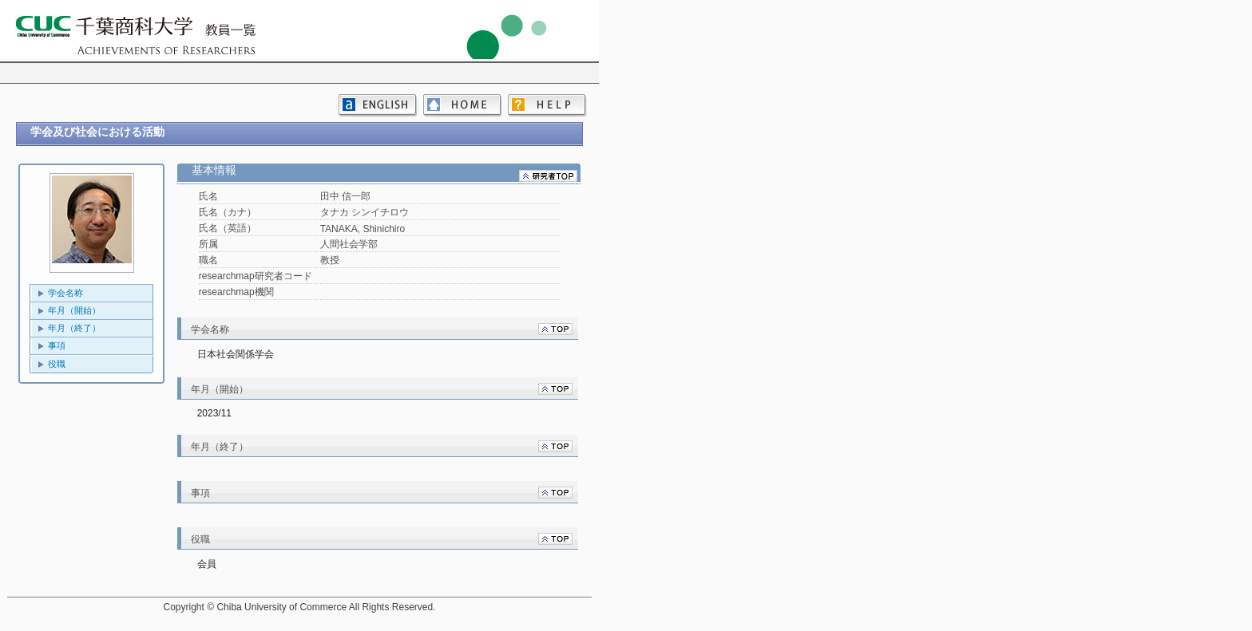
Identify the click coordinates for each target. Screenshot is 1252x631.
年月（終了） (74, 328)
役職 (56, 364)
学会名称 (65, 293)
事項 (56, 345)
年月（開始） (74, 310)
